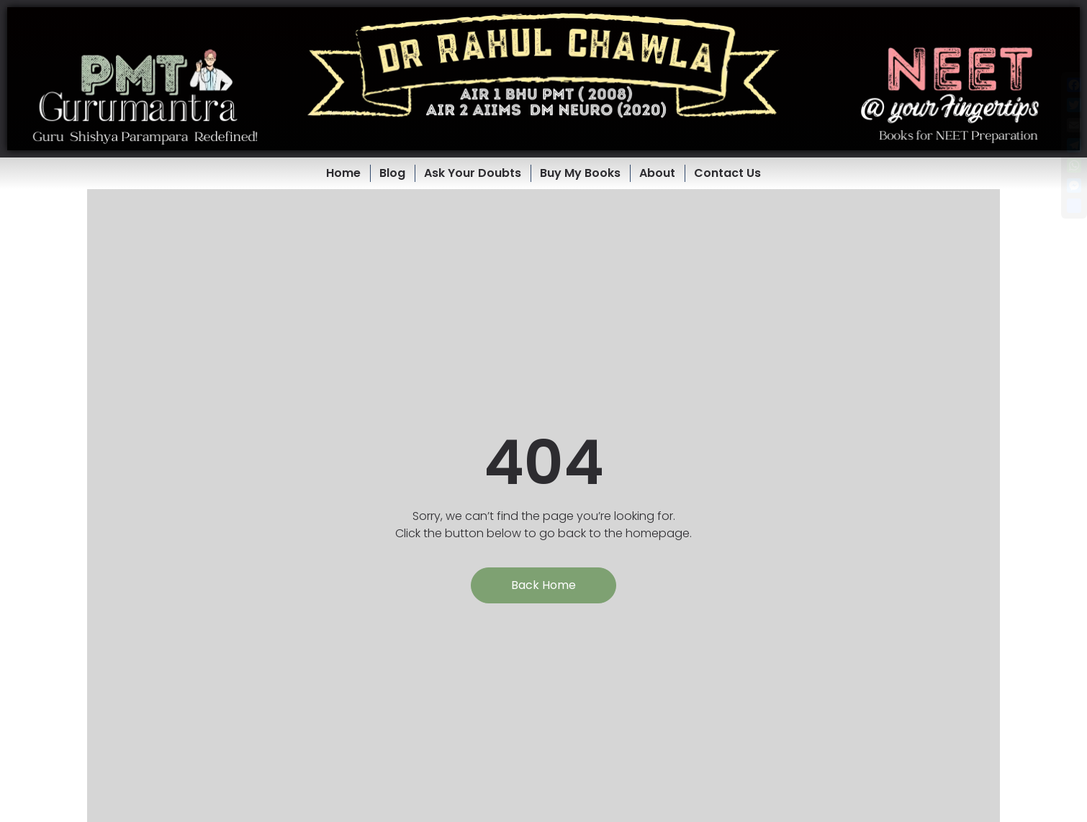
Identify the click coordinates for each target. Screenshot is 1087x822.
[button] (543, 78)
